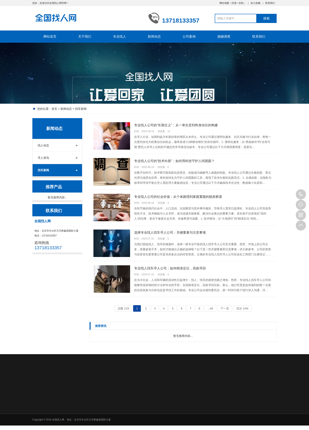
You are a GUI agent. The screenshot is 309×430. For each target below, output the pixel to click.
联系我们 (270, 3)
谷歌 (241, 3)
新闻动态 (154, 36)
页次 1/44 (242, 308)
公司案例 (189, 36)
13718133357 (301, 194)
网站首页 (49, 36)
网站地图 (224, 3)
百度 (234, 3)
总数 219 (123, 308)
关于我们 (84, 36)
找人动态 (43, 145)
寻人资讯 (43, 157)
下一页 (224, 308)
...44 (210, 308)
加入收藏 (255, 3)
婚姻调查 (223, 36)
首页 (54, 108)
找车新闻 (81, 108)
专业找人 (119, 36)
